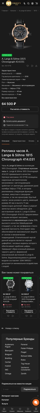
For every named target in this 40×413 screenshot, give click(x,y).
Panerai (24, 344)
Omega (8, 374)
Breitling (8, 358)
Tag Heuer (25, 364)
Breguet (8, 354)
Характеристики (19, 141)
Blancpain (9, 350)
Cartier (8, 362)
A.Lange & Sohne (14, 166)
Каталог (5, 400)
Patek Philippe (27, 348)
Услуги (5, 404)
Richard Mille (26, 356)
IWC (6, 370)
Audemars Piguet (9, 345)
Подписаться (30, 389)
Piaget (23, 352)
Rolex (23, 360)
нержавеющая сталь (23, 220)
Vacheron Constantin (25, 368)
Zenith (23, 374)
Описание (5, 141)
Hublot (8, 366)
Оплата (31, 141)
